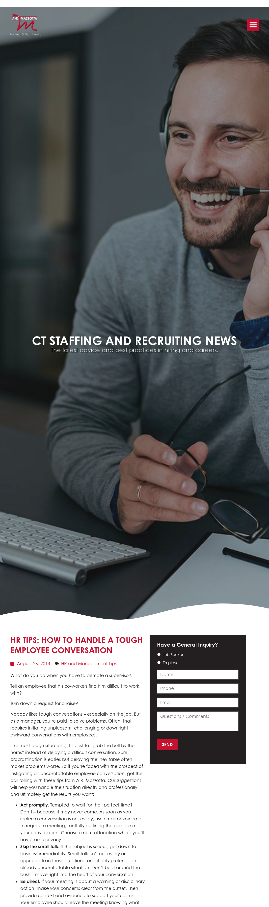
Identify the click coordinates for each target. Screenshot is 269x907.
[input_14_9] (198, 675)
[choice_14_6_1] (159, 662)
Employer (171, 662)
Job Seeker (173, 654)
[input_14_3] (198, 688)
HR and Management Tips (89, 663)
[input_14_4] (198, 702)
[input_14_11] (198, 721)
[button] (253, 23)
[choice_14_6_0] (159, 654)
